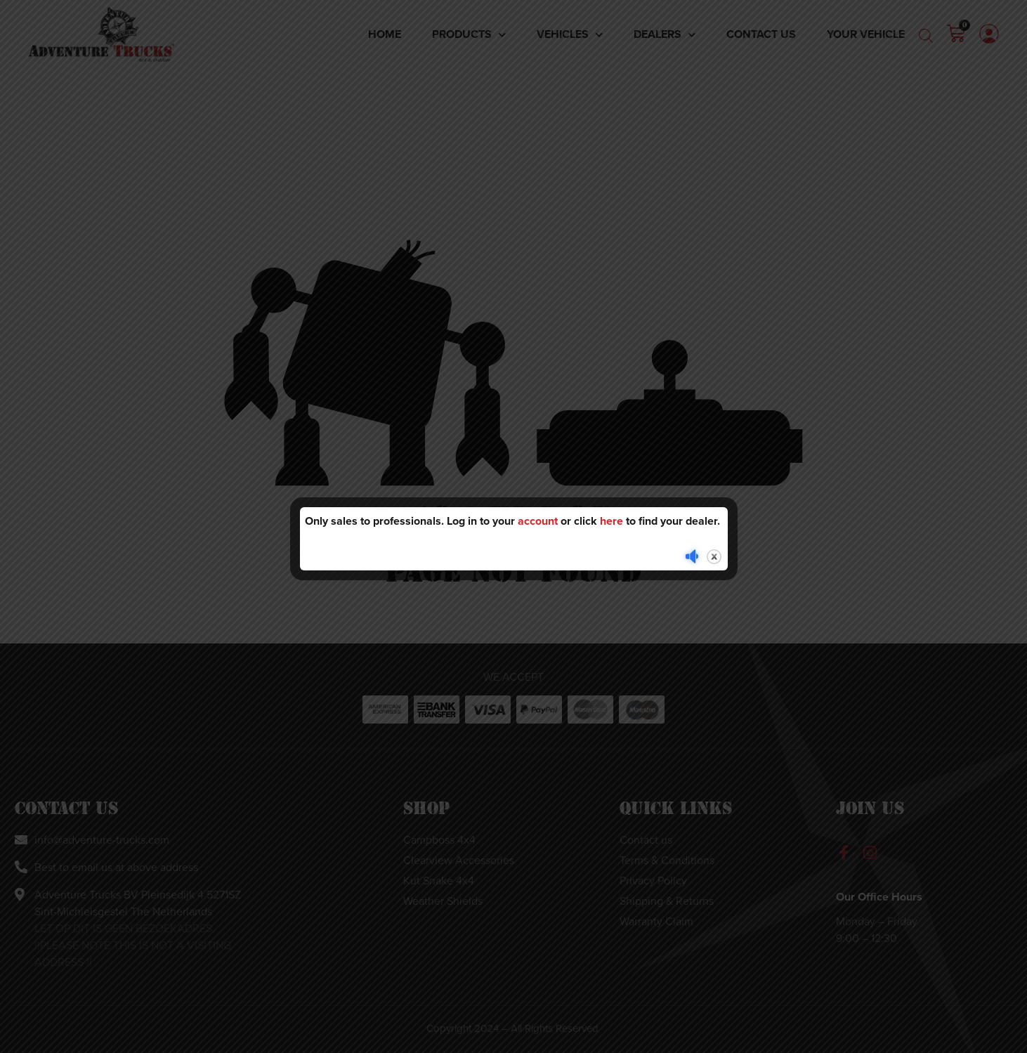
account (538, 521)
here (611, 521)
